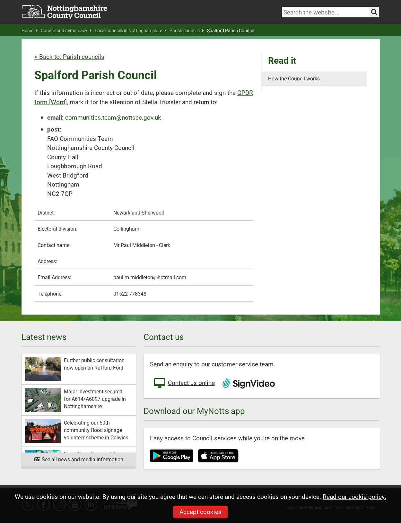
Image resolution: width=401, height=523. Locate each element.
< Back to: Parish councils (69, 56)
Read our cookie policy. (354, 496)
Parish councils (187, 30)
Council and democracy (66, 30)
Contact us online (184, 383)
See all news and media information (78, 459)
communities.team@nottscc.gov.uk (114, 117)
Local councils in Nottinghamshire (130, 30)
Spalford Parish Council (230, 30)
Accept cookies (200, 512)
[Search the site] (374, 12)
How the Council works (294, 78)
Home (30, 30)
